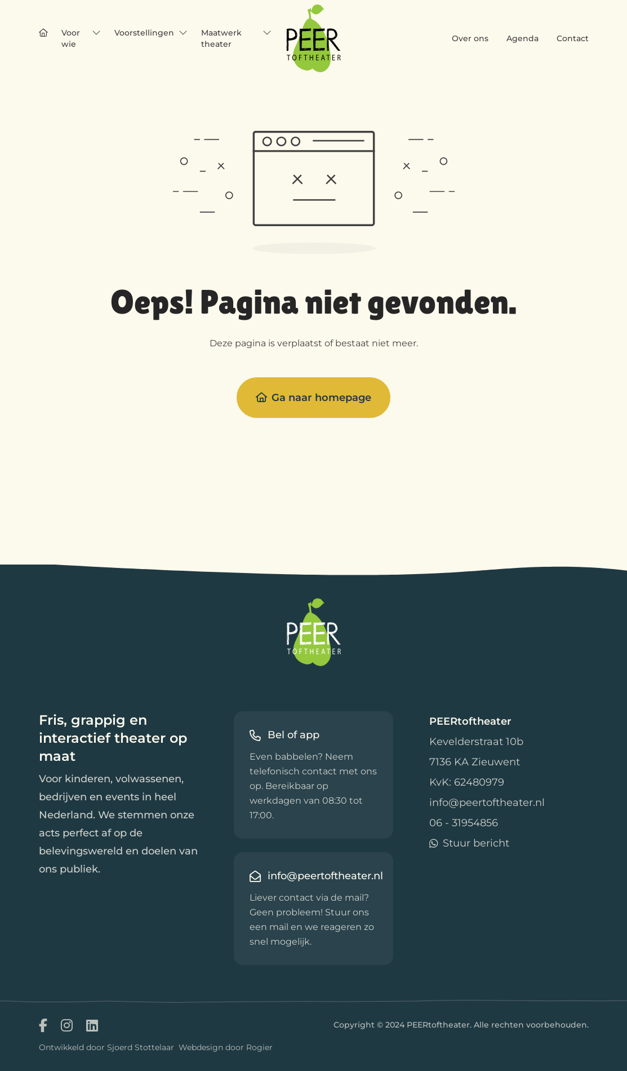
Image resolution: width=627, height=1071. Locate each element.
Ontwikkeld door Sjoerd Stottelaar (106, 1047)
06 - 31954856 (463, 823)
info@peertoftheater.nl (487, 802)
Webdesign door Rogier (226, 1047)
